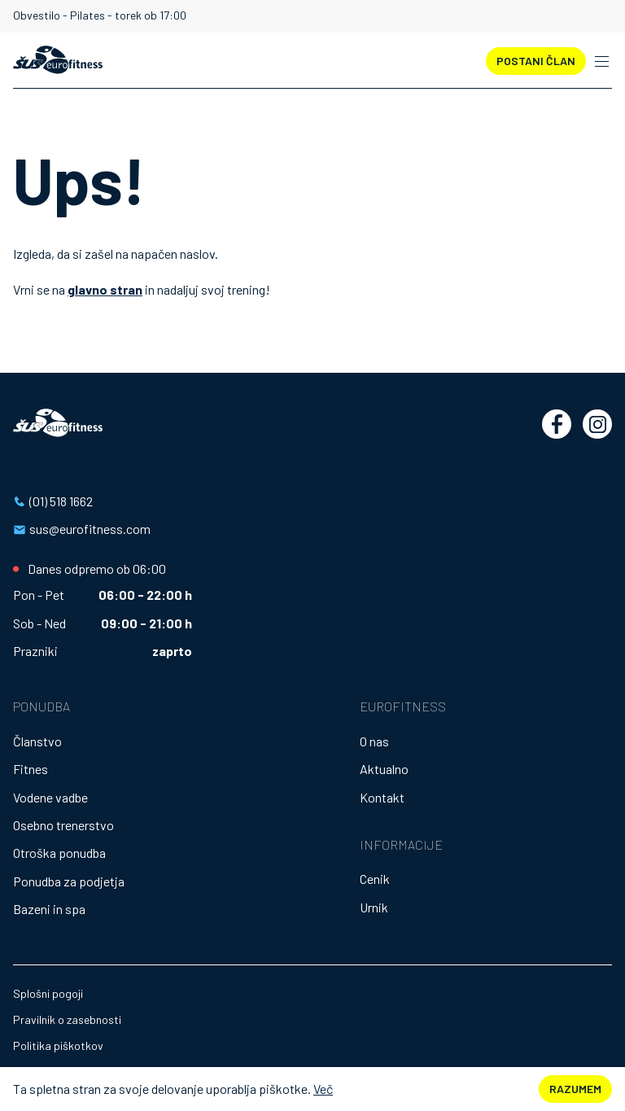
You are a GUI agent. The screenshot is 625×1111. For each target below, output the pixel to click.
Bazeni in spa (49, 908)
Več (323, 1088)
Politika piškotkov (58, 1045)
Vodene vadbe (50, 797)
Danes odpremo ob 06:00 (97, 569)
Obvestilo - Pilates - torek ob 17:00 (99, 15)
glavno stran (105, 289)
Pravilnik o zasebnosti (67, 1019)
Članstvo (37, 741)
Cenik (375, 878)
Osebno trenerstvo (63, 825)
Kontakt (382, 797)
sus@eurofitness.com (90, 528)
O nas (374, 741)
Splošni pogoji (48, 993)
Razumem (575, 1089)
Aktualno (384, 768)
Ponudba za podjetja (69, 881)
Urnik (374, 907)
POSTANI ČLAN (535, 61)
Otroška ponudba (59, 852)
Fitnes (30, 768)
